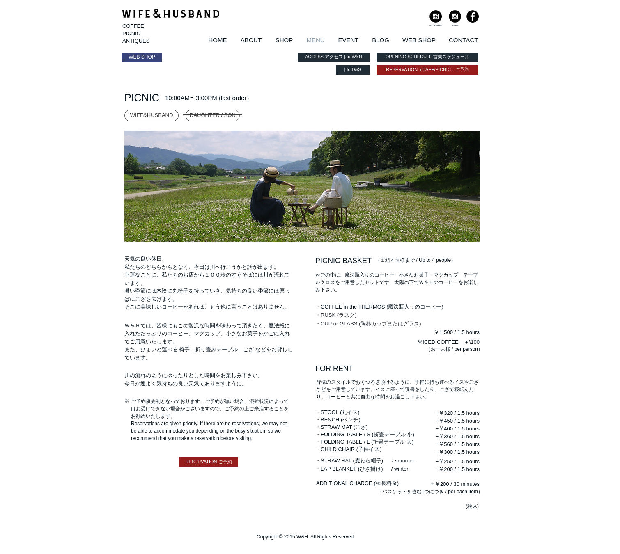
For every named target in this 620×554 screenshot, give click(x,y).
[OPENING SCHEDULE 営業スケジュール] (427, 57)
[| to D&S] (353, 70)
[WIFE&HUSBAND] (151, 115)
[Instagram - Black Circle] (435, 16)
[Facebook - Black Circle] (472, 16)
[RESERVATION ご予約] (208, 462)
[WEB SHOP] (142, 57)
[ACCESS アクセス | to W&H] (334, 57)
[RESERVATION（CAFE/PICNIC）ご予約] (427, 70)
